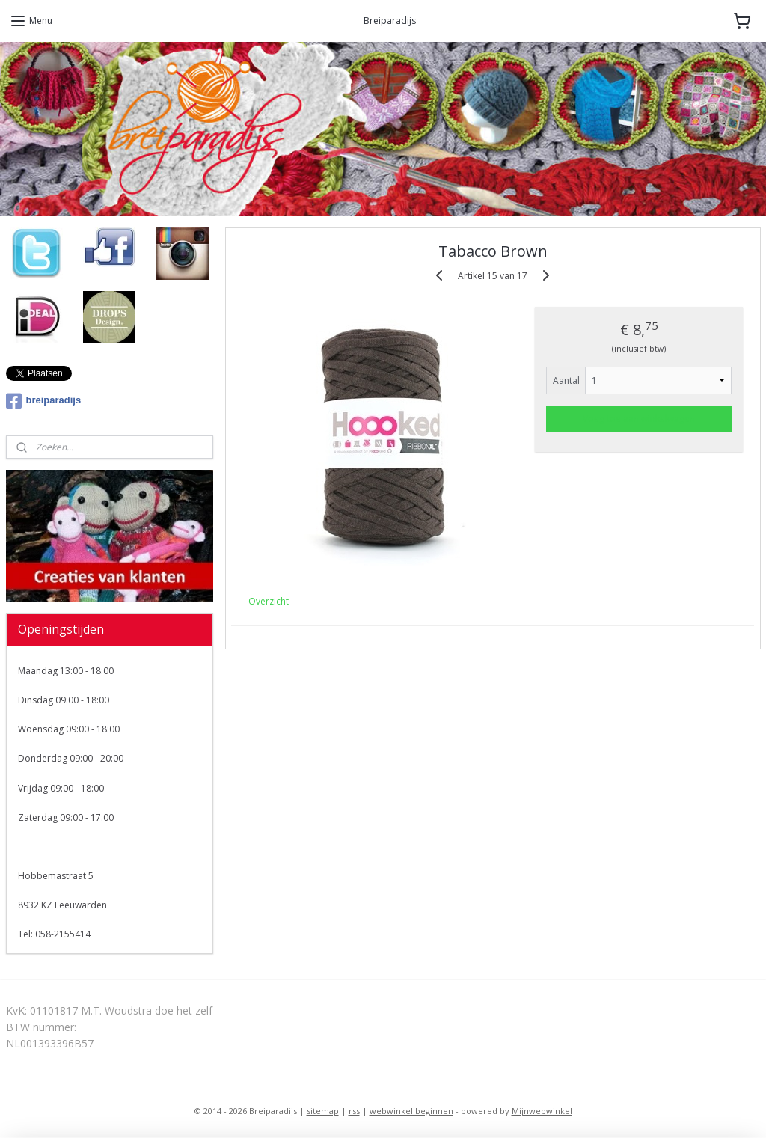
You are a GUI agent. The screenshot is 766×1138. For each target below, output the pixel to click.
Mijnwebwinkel (542, 1110)
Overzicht (268, 601)
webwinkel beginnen (411, 1110)
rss (354, 1110)
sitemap (323, 1110)
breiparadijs (44, 401)
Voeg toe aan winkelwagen (639, 418)
